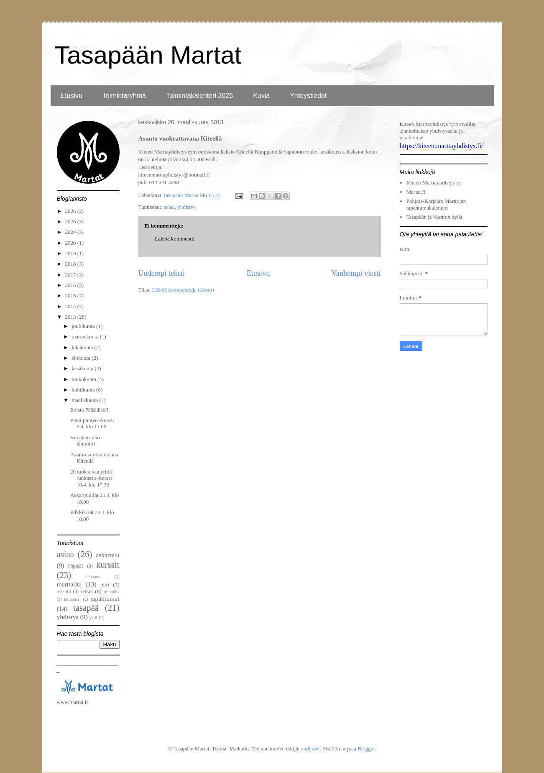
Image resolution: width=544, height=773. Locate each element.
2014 (71, 306)
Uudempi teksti (161, 273)
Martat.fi (416, 192)
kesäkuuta (83, 368)
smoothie (111, 591)
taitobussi (72, 599)
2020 (71, 243)
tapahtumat (104, 598)
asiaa (169, 207)
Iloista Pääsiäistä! (89, 410)
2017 (71, 274)
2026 (71, 211)
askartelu (107, 554)
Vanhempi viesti (356, 273)
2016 (71, 285)
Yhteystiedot (308, 95)
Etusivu (71, 95)
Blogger (366, 748)
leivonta (93, 576)
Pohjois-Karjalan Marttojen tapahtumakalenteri (436, 204)
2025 (71, 221)
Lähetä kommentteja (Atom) (183, 290)
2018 (71, 264)
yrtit (93, 617)
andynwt (310, 748)
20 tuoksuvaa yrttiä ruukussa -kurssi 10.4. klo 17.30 (91, 478)
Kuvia (261, 95)
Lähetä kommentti (175, 238)
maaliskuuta (85, 400)
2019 (71, 253)
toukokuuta (84, 379)
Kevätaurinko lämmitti (85, 440)
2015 (71, 295)
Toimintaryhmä (124, 95)
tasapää (86, 607)
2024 (71, 232)
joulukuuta (84, 326)
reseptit (64, 591)
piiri (105, 584)
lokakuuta (83, 347)
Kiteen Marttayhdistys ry (433, 182)
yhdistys (186, 207)
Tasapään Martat (148, 55)
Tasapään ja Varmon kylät (434, 217)
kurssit (107, 564)
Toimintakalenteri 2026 (199, 95)
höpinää (76, 566)
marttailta (69, 584)
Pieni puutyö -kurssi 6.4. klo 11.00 (92, 423)
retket (87, 591)
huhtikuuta (84, 389)
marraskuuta (86, 336)
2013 (71, 317)
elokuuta (82, 358)
